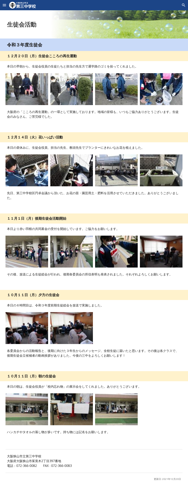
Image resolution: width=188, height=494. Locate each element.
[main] (94, 24)
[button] (4, 5)
